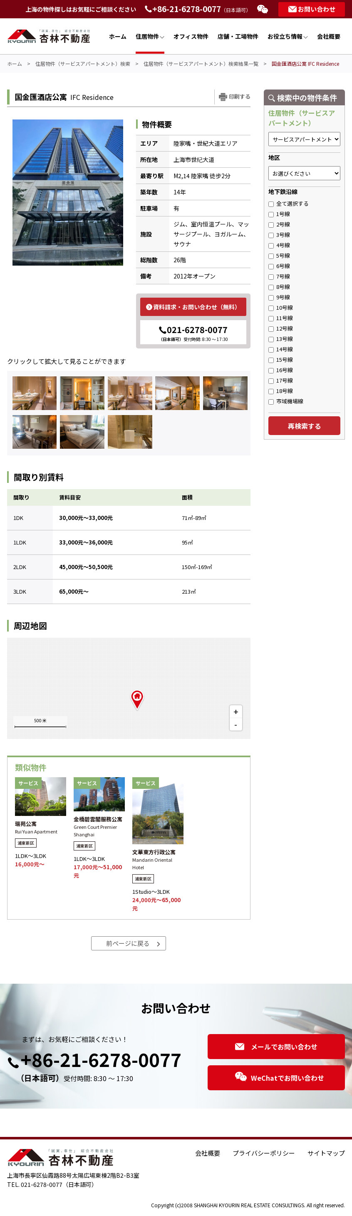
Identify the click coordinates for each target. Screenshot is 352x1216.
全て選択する (288, 203)
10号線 (280, 307)
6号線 (279, 266)
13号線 (280, 339)
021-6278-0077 (193, 332)
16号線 (280, 370)
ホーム (117, 36)
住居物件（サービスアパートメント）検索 (82, 63)
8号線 (279, 287)
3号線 (279, 235)
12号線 (280, 328)
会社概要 (328, 36)
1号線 (279, 214)
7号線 (279, 276)
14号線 (280, 349)
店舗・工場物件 (238, 36)
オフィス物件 (191, 36)
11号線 (280, 318)
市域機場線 (285, 401)
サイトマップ (326, 1153)
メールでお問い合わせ (276, 1047)
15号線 (280, 359)
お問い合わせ (311, 9)
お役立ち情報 (288, 36)
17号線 (280, 380)
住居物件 (150, 36)
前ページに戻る (133, 943)
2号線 (279, 224)
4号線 (279, 245)
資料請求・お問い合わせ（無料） (193, 307)
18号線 (280, 391)
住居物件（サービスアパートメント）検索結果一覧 (201, 63)
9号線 (279, 297)
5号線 (279, 255)
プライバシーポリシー (264, 1153)
